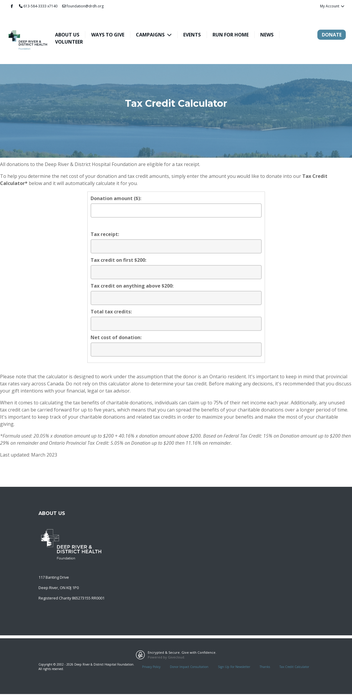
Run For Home (231, 34)
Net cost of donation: (116, 337)
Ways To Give (107, 34)
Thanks (265, 667)
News (267, 34)
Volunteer (69, 42)
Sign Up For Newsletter (234, 667)
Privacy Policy (151, 667)
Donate (332, 34)
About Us (67, 34)
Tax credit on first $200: (118, 260)
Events (192, 34)
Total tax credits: (111, 311)
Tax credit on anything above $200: (132, 286)
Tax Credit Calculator (294, 667)
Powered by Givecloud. (166, 657)
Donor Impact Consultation (189, 667)
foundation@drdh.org (83, 6)
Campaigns (151, 34)
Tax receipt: (105, 234)
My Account (332, 6)
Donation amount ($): (116, 198)
